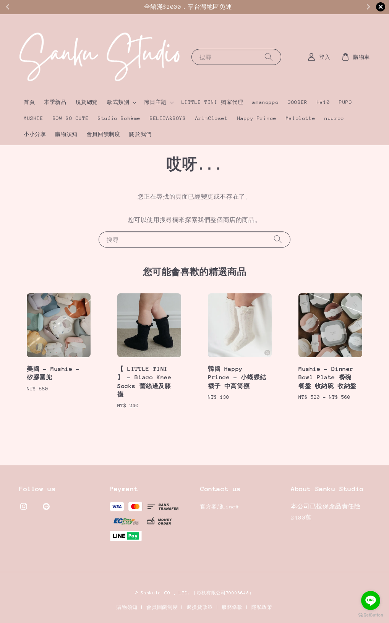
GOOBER (298, 102)
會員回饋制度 (103, 134)
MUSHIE (34, 118)
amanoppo (265, 102)
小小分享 (35, 134)
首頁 (29, 102)
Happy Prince (257, 118)
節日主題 (155, 102)
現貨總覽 (87, 102)
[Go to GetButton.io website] (370, 615)
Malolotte (300, 118)
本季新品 (55, 102)
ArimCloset (211, 118)
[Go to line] (370, 600)
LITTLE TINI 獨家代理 (212, 102)
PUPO (345, 102)
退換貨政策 (199, 607)
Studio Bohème (119, 118)
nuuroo (334, 118)
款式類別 (118, 102)
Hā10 (323, 102)
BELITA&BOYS (168, 118)
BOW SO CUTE (71, 118)
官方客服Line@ (219, 507)
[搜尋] (268, 56)
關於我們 (140, 134)
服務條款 (232, 607)
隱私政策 (261, 607)
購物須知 (66, 134)
